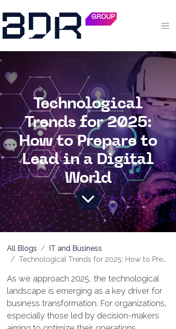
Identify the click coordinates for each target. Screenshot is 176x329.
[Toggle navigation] (165, 25)
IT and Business (75, 248)
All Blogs (22, 248)
